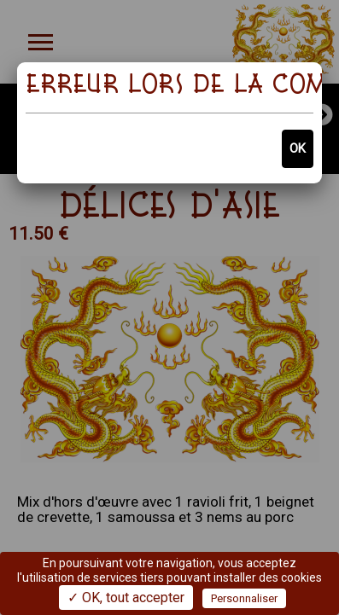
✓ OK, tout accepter (125, 597)
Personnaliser (244, 598)
